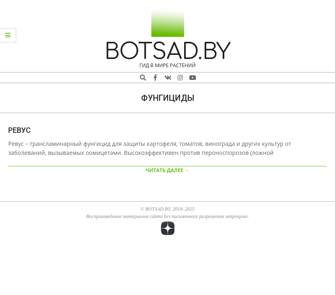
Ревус (19, 130)
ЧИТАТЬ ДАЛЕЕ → (167, 170)
